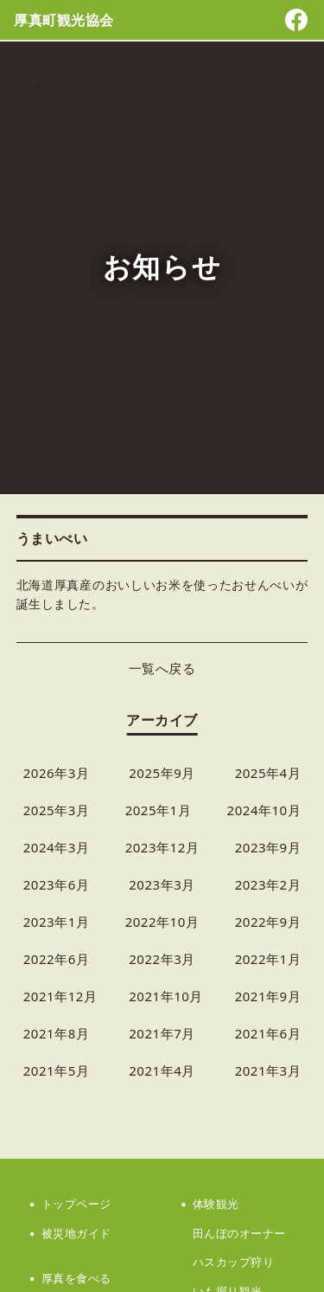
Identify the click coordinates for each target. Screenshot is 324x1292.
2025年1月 (158, 810)
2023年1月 (56, 921)
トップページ (76, 1204)
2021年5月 (56, 1070)
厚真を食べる (76, 1278)
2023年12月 (162, 847)
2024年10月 (264, 810)
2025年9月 (162, 772)
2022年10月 (162, 921)
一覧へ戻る (162, 668)
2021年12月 (60, 996)
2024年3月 (56, 847)
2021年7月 (162, 1033)
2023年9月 (268, 847)
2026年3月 (56, 772)
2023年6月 (56, 884)
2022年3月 (162, 958)
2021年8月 (56, 1033)
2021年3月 (268, 1070)
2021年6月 (268, 1033)
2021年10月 (166, 996)
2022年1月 (268, 958)
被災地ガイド (76, 1233)
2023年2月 (268, 884)
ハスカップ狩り (234, 1262)
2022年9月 (268, 921)
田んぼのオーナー (239, 1233)
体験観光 (216, 1204)
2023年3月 (162, 884)
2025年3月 (56, 810)
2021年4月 (162, 1070)
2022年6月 (56, 958)
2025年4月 (268, 772)
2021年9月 (268, 996)
